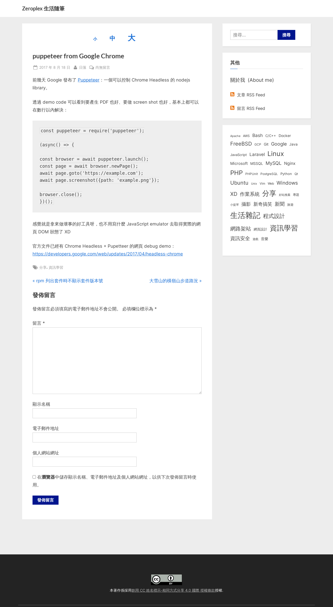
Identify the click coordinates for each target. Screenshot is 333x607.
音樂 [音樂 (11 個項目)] (264, 239)
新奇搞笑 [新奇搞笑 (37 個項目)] (262, 204)
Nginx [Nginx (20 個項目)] (290, 163)
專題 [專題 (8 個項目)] (296, 195)
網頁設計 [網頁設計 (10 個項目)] (260, 229)
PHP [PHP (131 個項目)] (236, 173)
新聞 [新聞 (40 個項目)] (280, 204)
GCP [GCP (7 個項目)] (257, 144)
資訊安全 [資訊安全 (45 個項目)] (240, 238)
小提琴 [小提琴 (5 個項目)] (234, 204)
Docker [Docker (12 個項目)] (285, 136)
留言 (39, 323)
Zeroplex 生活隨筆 (43, 8)
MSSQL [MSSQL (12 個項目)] (256, 163)
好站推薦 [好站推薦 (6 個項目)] (284, 195)
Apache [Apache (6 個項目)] (235, 136)
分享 (43, 267)
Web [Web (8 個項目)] (271, 183)
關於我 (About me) (252, 80)
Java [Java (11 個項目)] (293, 144)
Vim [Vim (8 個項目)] (262, 183)
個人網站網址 (46, 452)
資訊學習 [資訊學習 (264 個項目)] (284, 228)
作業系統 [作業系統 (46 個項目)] (250, 194)
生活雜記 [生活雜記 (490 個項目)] (245, 215)
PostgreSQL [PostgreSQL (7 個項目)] (269, 174)
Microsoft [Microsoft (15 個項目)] (239, 163)
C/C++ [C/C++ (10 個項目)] (270, 136)
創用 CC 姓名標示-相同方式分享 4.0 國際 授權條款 (173, 590)
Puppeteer (88, 80)
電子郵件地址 (46, 428)
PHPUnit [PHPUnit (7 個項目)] (251, 174)
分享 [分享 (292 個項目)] (269, 193)
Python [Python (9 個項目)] (286, 174)
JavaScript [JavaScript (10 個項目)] (238, 155)
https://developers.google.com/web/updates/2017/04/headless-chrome (108, 253)
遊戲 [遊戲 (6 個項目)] (255, 239)
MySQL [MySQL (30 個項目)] (273, 163)
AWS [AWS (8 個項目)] (246, 136)
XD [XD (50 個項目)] (233, 194)
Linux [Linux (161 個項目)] (275, 154)
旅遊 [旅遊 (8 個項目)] (290, 204)
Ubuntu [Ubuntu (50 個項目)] (239, 183)
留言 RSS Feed (247, 108)
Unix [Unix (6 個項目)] (254, 183)
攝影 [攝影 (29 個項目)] (246, 204)
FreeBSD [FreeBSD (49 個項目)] (241, 144)
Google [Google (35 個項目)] (279, 144)
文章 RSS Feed (247, 94)
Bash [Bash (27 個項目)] (257, 135)
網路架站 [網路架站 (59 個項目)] (240, 228)
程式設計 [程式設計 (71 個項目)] (274, 215)
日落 (82, 67)
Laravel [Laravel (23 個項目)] (257, 154)
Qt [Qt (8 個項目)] (296, 174)
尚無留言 (102, 67)
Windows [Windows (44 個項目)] (287, 183)
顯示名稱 (41, 404)
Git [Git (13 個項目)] (266, 144)
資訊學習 (56, 267)
